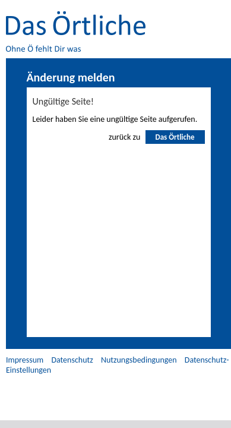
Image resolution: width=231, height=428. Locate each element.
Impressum (24, 360)
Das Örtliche (174, 137)
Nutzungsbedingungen (139, 360)
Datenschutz (72, 360)
